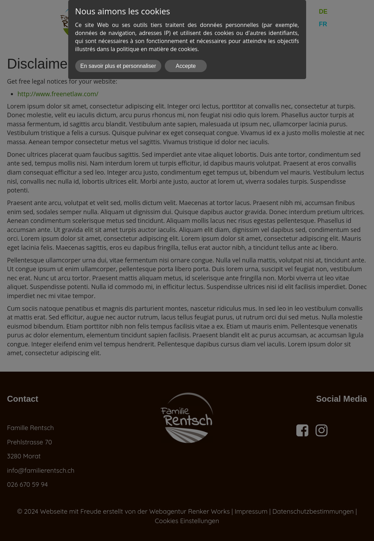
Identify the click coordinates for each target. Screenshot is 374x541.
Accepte (186, 66)
